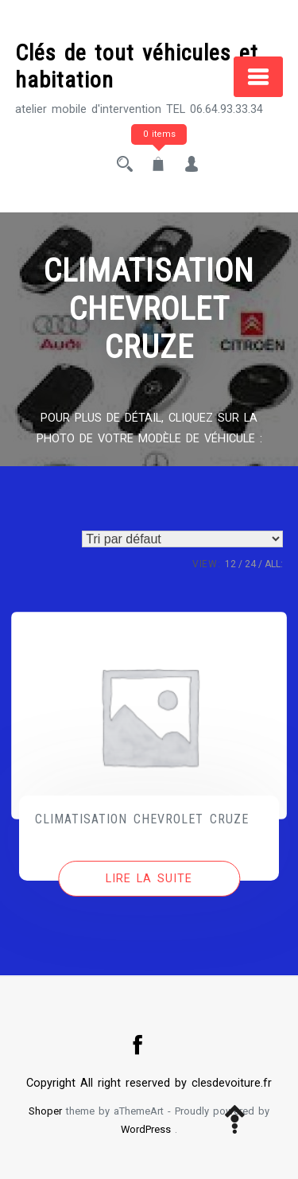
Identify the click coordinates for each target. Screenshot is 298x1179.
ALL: (274, 564)
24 (250, 564)
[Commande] (182, 539)
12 (230, 564)
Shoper (45, 1111)
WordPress (146, 1129)
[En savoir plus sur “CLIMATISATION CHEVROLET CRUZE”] (149, 879)
